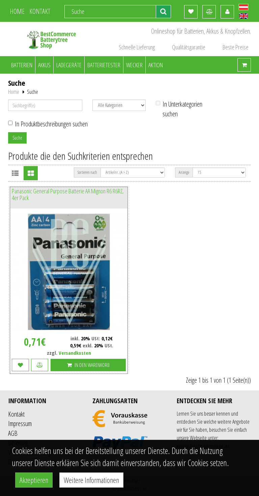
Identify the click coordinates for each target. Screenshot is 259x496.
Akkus (44, 65)
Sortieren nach (87, 172)
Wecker (134, 65)
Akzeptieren (34, 480)
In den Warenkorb (88, 364)
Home (13, 92)
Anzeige (184, 172)
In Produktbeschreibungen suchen (48, 123)
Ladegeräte (69, 65)
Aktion (155, 65)
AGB (13, 433)
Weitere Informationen (91, 480)
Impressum (20, 423)
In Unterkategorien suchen (179, 109)
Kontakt (16, 414)
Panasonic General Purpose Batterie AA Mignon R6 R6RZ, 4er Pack (68, 195)
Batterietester (103, 65)
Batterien (21, 65)
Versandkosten (75, 352)
